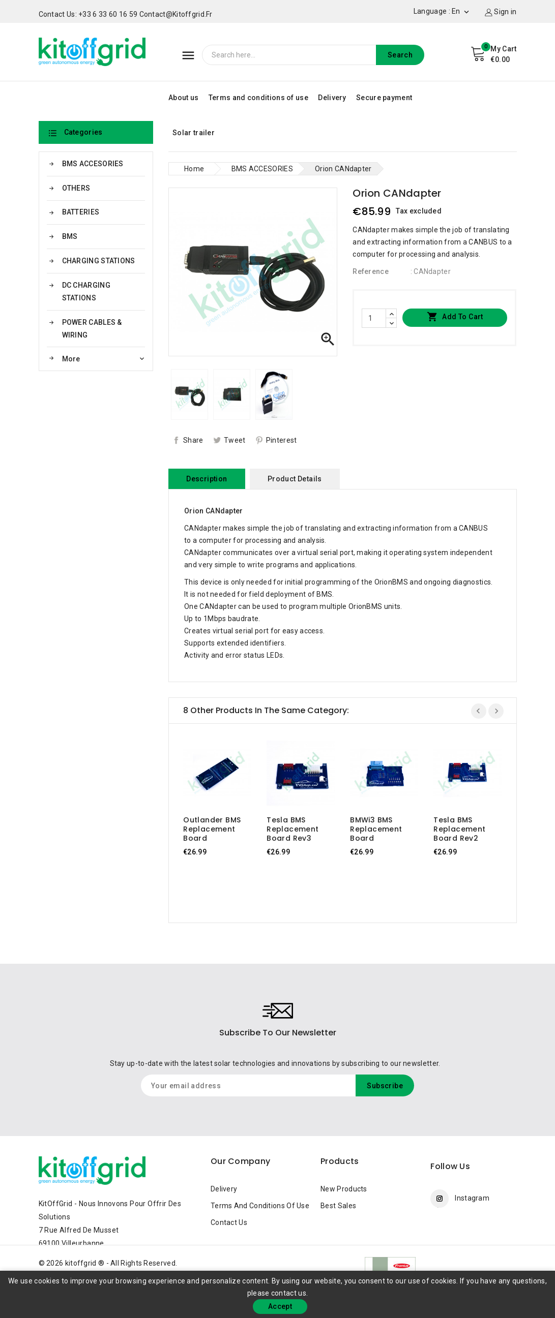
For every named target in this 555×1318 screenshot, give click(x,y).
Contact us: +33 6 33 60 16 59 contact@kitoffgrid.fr (126, 14)
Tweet (235, 440)
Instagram (472, 1198)
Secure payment (384, 98)
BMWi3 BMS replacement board (376, 829)
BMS (70, 236)
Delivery (332, 98)
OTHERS (76, 188)
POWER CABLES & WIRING (92, 328)
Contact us (229, 1222)
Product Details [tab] (295, 479)
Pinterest (281, 440)
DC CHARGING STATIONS (86, 291)
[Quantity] (374, 318)
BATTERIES (81, 212)
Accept (280, 1306)
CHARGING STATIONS (98, 261)
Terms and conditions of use (258, 98)
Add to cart (455, 317)
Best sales (338, 1206)
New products (343, 1189)
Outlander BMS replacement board (212, 829)
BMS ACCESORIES (93, 164)
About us (183, 98)
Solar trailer (193, 133)
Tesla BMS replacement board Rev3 (292, 829)
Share (193, 440)
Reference (371, 271)
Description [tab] (206, 479)
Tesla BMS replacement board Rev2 (459, 829)
